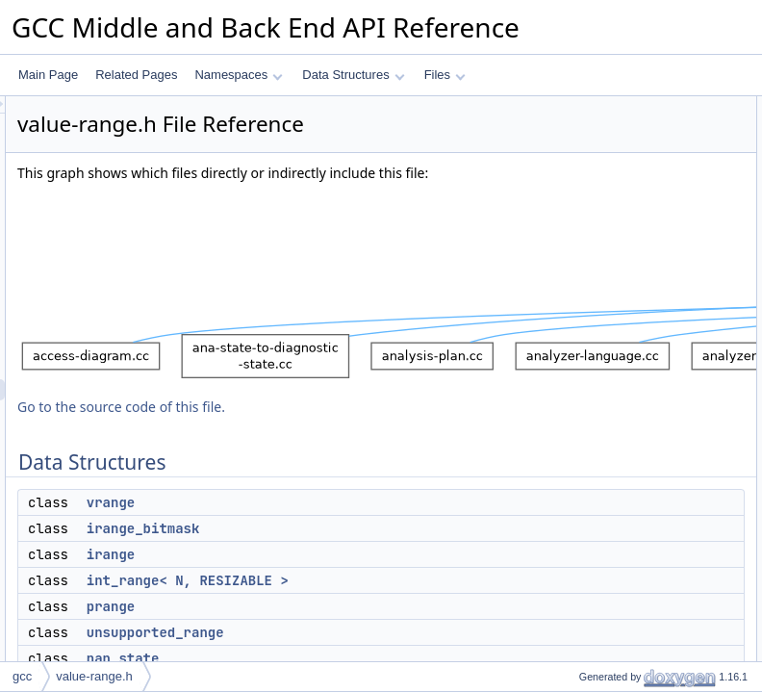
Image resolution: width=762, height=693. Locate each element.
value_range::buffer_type (627, 339)
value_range (594, 318)
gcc (22, 676)
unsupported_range (613, 234)
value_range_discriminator (630, 488)
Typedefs (571, 403)
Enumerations (583, 445)
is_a (573, 551)
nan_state (588, 255)
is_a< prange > (601, 657)
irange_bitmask (384, 576)
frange (579, 276)
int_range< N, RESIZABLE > (636, 191)
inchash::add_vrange (616, 530)
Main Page (48, 74)
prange (580, 212)
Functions (572, 509)
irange (351, 602)
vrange (351, 550)
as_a (575, 594)
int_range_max (601, 424)
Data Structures (353, 74)
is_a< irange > (599, 636)
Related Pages (136, 74)
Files (445, 74)
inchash (582, 382)
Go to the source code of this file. (362, 455)
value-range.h (94, 676)
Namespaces (238, 74)
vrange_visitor (599, 297)
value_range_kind (608, 467)
